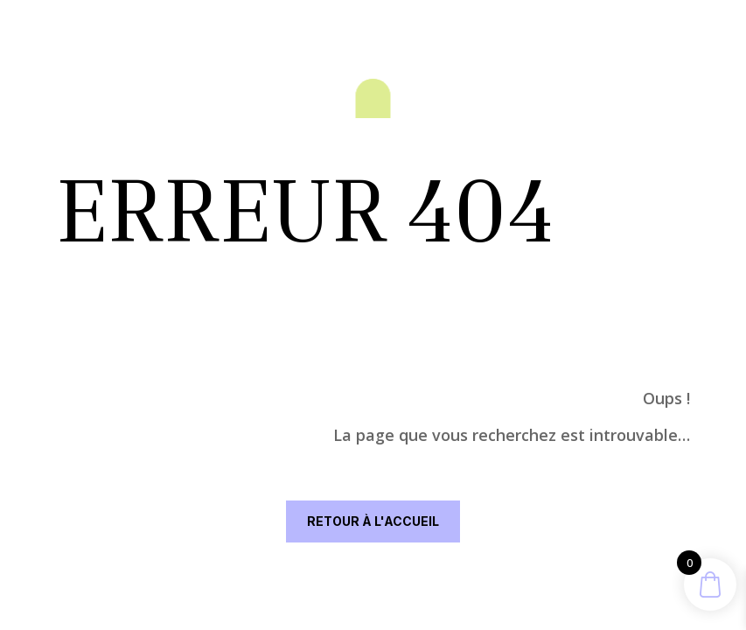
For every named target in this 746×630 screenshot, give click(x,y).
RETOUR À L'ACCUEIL (373, 521)
